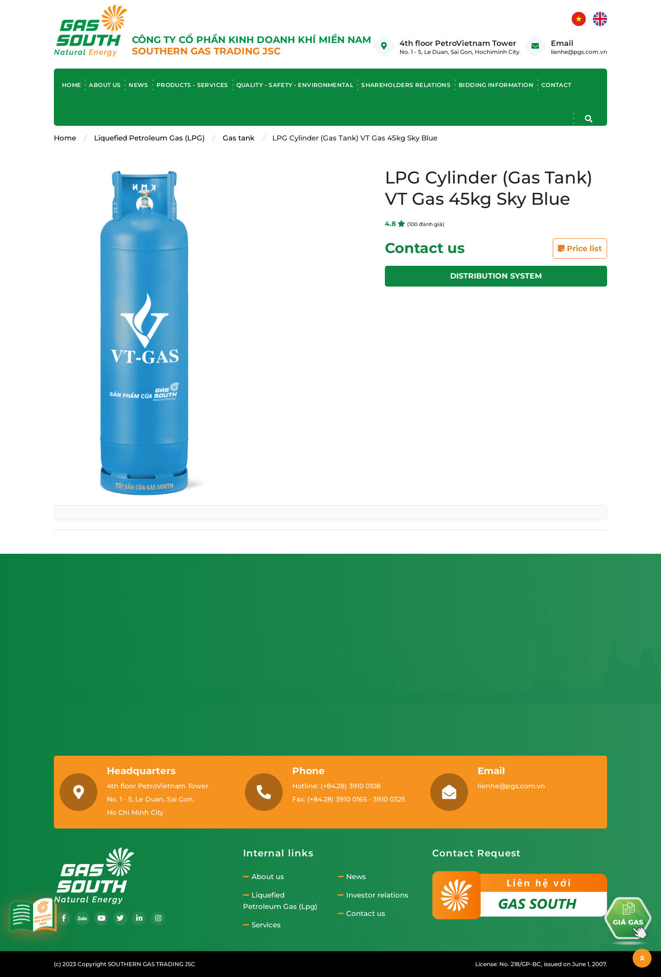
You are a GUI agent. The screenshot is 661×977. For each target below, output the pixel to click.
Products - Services (192, 84)
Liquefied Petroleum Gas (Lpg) (280, 901)
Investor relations (373, 895)
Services (262, 925)
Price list (580, 248)
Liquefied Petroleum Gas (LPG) (149, 137)
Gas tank (238, 137)
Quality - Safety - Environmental (295, 84)
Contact (556, 84)
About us (105, 84)
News (138, 84)
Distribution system (496, 275)
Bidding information (496, 84)
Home (71, 84)
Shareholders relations (406, 84)
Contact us (361, 913)
